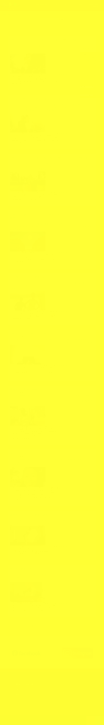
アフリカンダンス (28, 45)
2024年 (18, 445)
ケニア (60, 48)
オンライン (38, 48)
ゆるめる (33, 222)
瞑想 (87, 222)
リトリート (67, 222)
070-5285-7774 (30, 666)
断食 (72, 222)
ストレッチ (66, 48)
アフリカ (19, 45)
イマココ (51, 162)
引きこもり (88, 104)
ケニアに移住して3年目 (87, 60)
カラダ (45, 277)
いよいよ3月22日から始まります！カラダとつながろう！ (45, 95)
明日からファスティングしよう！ (30, 436)
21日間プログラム (22, 104)
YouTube (31, 104)
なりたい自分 (41, 503)
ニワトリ (81, 104)
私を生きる (57, 101)
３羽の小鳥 (65, 101)
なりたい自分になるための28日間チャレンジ (30, 275)
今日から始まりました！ (25, 548)
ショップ (81, 5)
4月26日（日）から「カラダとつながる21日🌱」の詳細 (43, 39)
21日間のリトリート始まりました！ (32, 269)
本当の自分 (74, 48)
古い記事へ (31, 603)
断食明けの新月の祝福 (23, 378)
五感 (70, 387)
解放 (80, 48)
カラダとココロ (80, 162)
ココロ (55, 277)
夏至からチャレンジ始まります (29, 495)
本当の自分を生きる (18, 106)
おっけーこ (32, 162)
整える (82, 277)
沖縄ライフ (64, 501)
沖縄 (69, 503)
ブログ (54, 5)
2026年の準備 (25, 222)
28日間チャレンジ (22, 503)
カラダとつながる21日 (50, 48)
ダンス (68, 277)
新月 (85, 387)
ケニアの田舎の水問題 (86, 57)
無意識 (84, 222)
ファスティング (28, 219)
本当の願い (29, 106)
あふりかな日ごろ (22, 329)
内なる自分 (75, 387)
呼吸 (20, 164)
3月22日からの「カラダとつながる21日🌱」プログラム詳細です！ (50, 154)
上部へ (99, 720)
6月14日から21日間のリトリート (29, 323)
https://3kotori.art (31, 676)
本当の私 (78, 222)
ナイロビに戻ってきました (88, 63)
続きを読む (63, 71)
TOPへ (90, 720)
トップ (27, 5)
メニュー (68, 5)
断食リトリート (45, 219)
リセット (65, 387)
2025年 (18, 222)
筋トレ (74, 503)
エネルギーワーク (41, 101)
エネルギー (39, 445)
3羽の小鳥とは (40, 5)
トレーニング (14, 164)
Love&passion (20, 384)
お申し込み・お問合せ (95, 6)
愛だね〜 (38, 45)
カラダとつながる (59, 104)
